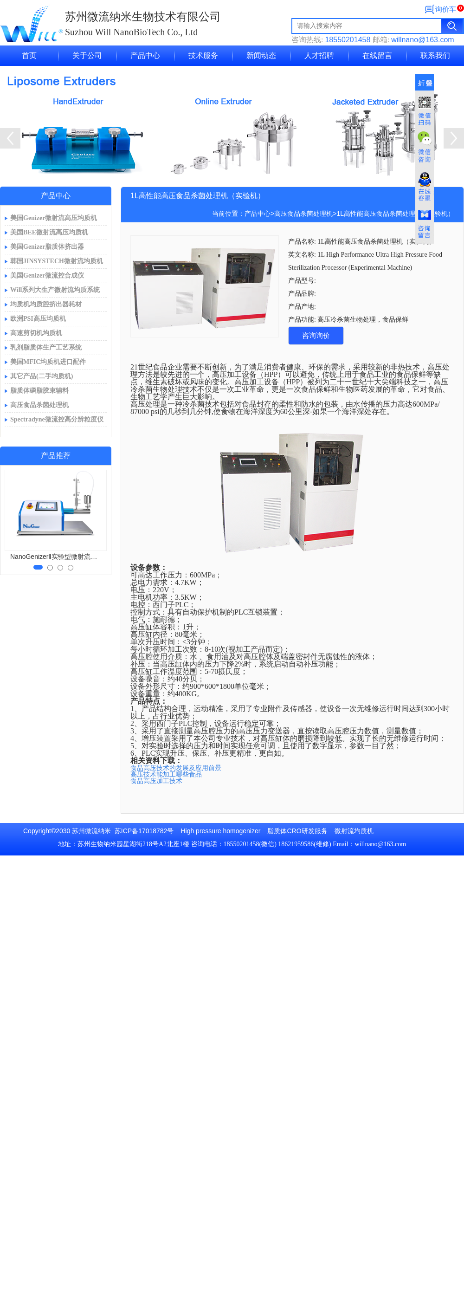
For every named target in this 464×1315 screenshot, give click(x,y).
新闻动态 (261, 55)
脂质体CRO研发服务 (297, 831)
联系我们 (435, 55)
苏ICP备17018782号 (144, 831)
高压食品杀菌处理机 (303, 213)
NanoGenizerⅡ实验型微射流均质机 (56, 556)
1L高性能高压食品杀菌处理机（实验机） (395, 213)
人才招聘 (319, 55)
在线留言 (377, 55)
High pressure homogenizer (220, 831)
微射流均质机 (354, 831)
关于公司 (87, 55)
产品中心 (145, 55)
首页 (29, 55)
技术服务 (203, 55)
